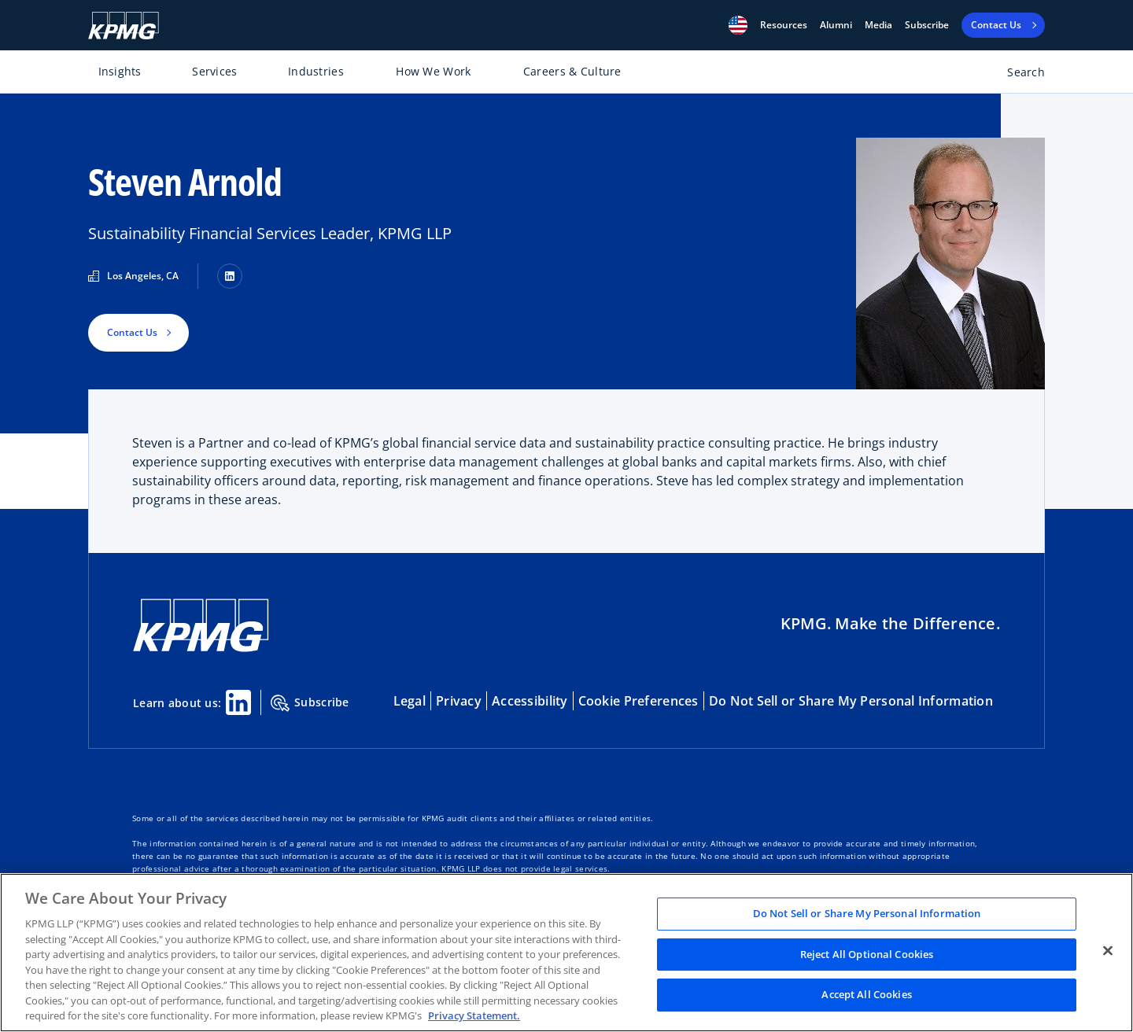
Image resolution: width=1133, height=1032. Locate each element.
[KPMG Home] (123, 25)
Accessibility (530, 701)
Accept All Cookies (866, 995)
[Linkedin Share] (238, 702)
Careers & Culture (572, 71)
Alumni (836, 25)
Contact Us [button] (132, 332)
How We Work (433, 71)
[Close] (1108, 951)
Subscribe (927, 25)
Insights (120, 71)
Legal (409, 701)
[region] (566, 952)
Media (878, 25)
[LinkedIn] (229, 276)
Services (214, 71)
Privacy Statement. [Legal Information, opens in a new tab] (474, 1015)
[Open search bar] (1017, 75)
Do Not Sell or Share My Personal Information (851, 701)
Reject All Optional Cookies (867, 954)
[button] (738, 25)
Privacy (459, 701)
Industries (316, 71)
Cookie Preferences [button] (638, 701)
